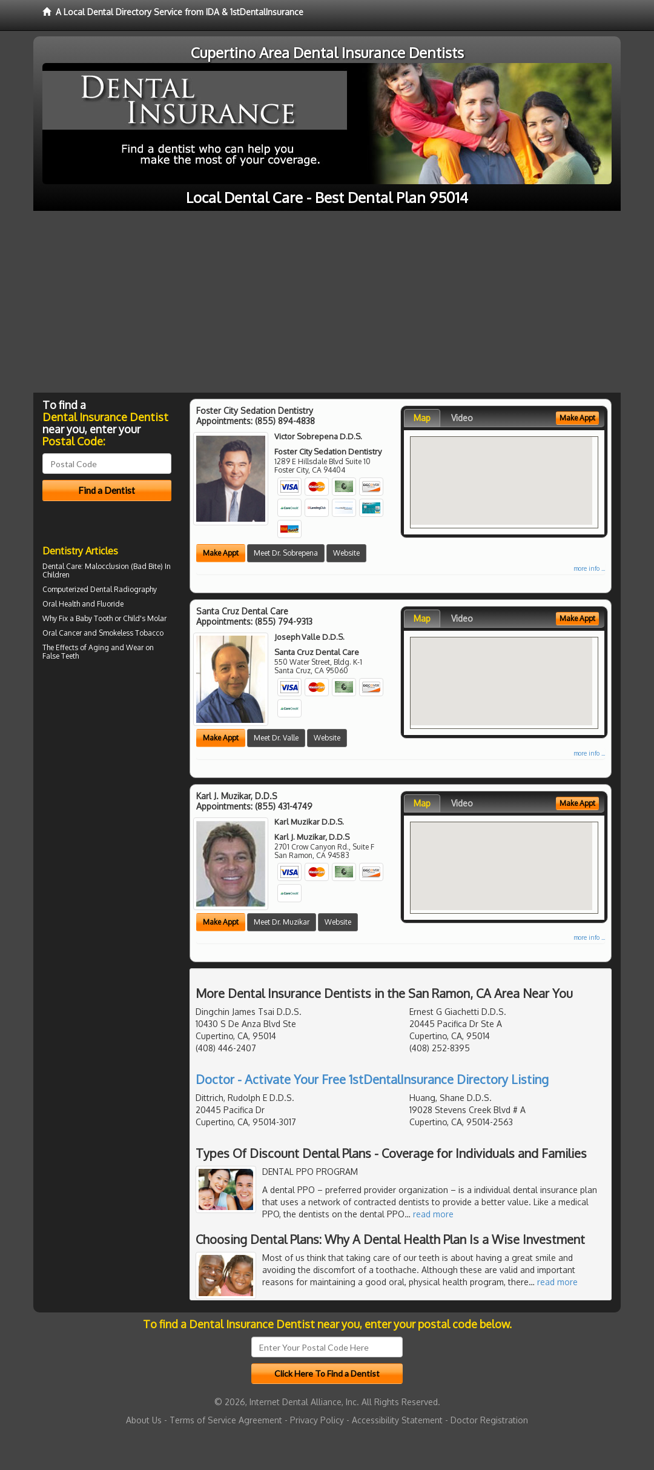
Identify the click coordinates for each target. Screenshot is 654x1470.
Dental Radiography (123, 589)
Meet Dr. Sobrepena (286, 552)
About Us (144, 1420)
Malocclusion (107, 566)
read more (433, 1214)
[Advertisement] (327, 302)
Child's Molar (145, 618)
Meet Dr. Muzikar (281, 921)
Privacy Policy (317, 1420)
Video (462, 418)
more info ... (589, 568)
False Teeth (60, 655)
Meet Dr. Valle (276, 737)
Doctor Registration (489, 1420)
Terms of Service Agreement (226, 1420)
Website (346, 552)
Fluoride (110, 603)
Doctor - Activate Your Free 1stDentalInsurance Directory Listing (372, 1079)
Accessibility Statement (397, 1420)
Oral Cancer (62, 632)
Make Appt (221, 552)
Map (422, 418)
